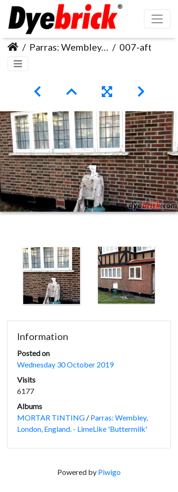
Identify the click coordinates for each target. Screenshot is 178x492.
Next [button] (171, 277)
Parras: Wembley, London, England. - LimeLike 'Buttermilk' (68, 47)
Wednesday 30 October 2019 (65, 364)
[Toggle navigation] (18, 63)
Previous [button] (7, 277)
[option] (51, 275)
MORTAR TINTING (51, 417)
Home (13, 47)
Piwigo (109, 471)
